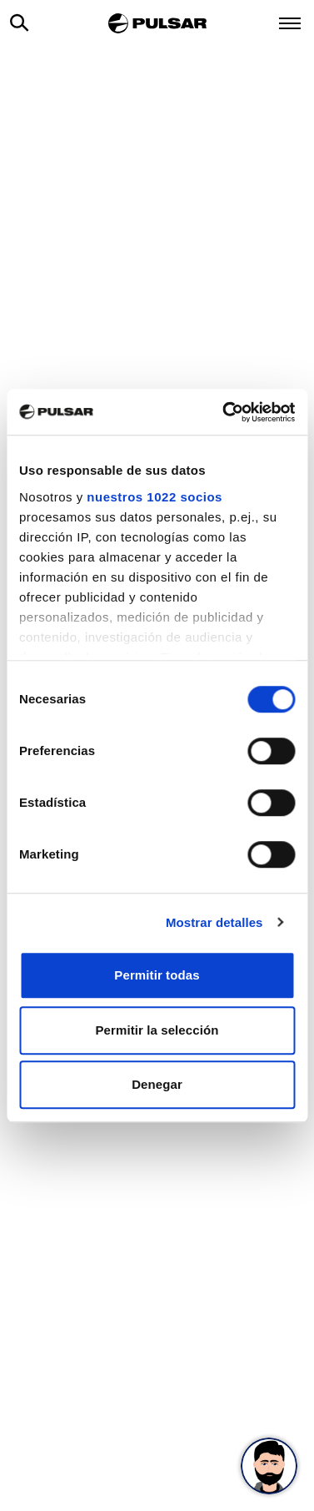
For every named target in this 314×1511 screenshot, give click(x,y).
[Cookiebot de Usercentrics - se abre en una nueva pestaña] (224, 412)
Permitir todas (156, 975)
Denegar (157, 1084)
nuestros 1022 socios (154, 497)
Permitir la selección (156, 1030)
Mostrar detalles (214, 922)
